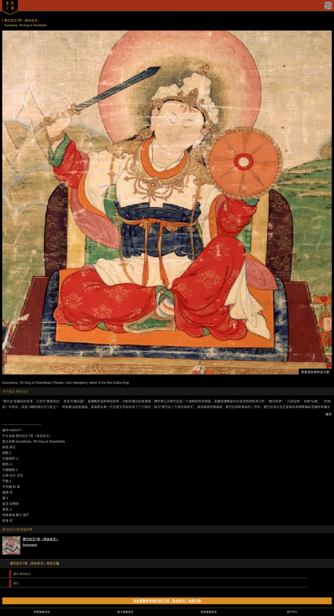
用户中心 (292, 612)
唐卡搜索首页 (125, 612)
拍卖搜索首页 (209, 612)
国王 (16, 583)
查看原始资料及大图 (315, 372)
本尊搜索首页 (42, 612)
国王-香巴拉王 (21, 574)
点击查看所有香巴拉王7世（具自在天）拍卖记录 (167, 601)
